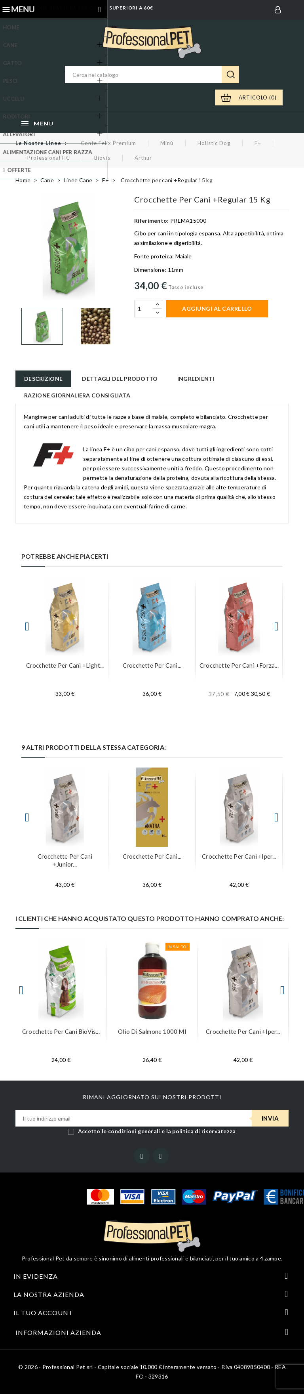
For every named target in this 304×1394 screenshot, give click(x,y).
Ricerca (230, 74)
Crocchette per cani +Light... (65, 665)
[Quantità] (143, 308)
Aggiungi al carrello (217, 308)
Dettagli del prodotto (120, 378)
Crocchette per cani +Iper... (239, 856)
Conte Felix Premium (108, 143)
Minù (166, 143)
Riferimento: (151, 220)
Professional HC (48, 158)
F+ (258, 143)
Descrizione (43, 378)
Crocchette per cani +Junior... (65, 860)
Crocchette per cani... (152, 665)
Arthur (143, 158)
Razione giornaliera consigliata (77, 395)
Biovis (102, 158)
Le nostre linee (38, 143)
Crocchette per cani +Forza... (239, 665)
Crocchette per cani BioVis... (61, 1031)
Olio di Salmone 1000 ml (152, 1031)
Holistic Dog (214, 143)
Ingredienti (196, 378)
